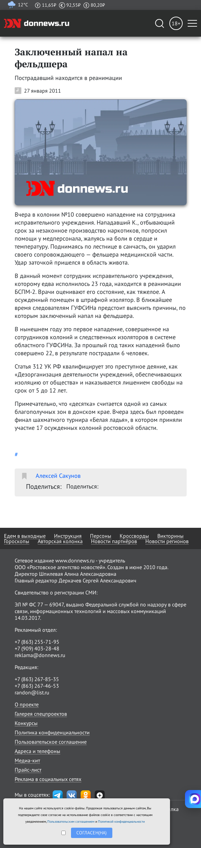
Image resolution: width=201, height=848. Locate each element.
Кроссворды (134, 535)
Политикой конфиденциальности (121, 821)
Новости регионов (167, 541)
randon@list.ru (32, 692)
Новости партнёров (114, 541)
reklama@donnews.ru (40, 655)
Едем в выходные (25, 535)
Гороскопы (16, 541)
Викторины (170, 535)
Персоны (100, 535)
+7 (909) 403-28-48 (37, 648)
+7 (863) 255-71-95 (37, 641)
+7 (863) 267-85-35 (37, 679)
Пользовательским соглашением (70, 821)
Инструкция (68, 535)
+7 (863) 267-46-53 (37, 685)
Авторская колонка (60, 541)
